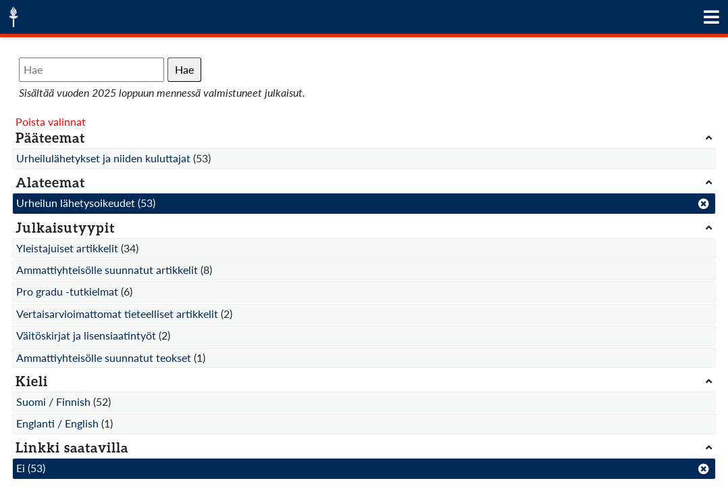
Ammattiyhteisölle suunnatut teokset (103, 357)
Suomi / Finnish (53, 401)
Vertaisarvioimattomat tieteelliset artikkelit (117, 313)
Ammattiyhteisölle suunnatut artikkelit (107, 269)
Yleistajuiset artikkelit (67, 247)
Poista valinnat (51, 121)
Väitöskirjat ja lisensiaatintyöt (86, 335)
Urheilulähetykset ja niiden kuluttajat (103, 158)
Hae (184, 69)
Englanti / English (57, 423)
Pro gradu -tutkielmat (67, 291)
